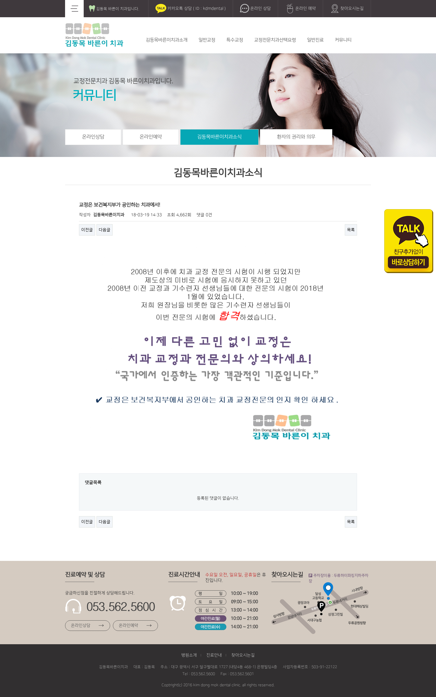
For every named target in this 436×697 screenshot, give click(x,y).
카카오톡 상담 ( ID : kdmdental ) (190, 8)
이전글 (87, 230)
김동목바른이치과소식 (219, 137)
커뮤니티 (343, 40)
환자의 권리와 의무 (296, 137)
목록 (351, 230)
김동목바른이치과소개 (166, 40)
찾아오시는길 (347, 8)
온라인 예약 (300, 8)
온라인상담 (93, 137)
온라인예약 (151, 137)
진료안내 (214, 655)
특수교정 (234, 40)
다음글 (104, 230)
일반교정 (207, 40)
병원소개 (189, 655)
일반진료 (315, 40)
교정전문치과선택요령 (275, 40)
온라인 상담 (255, 8)
